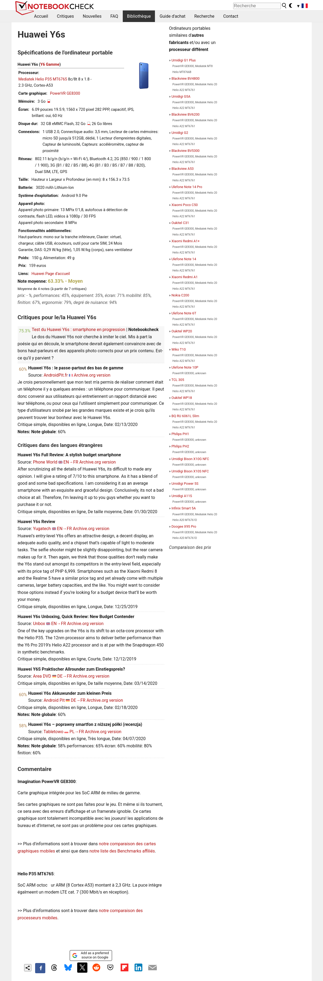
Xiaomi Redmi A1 (185, 277)
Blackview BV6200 (186, 114)
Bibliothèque (139, 16)
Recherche (204, 16)
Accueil (41, 16)
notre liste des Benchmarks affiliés (122, 851)
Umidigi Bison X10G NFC (190, 459)
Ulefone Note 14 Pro (187, 187)
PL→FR (76, 731)
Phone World (45, 462)
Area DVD (42, 676)
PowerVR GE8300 (65, 93)
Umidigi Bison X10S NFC (190, 471)
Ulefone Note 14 (184, 259)
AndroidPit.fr (56, 375)
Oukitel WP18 (182, 398)
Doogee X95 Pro (184, 526)
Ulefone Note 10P (185, 367)
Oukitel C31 (180, 223)
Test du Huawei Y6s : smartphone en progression (78, 329)
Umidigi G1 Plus (184, 60)
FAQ (114, 16)
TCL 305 (177, 380)
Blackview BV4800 (186, 78)
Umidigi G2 (180, 133)
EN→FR (71, 462)
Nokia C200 (180, 295)
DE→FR (64, 676)
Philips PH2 (180, 446)
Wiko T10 (179, 349)
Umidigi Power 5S (185, 484)
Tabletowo (53, 731)
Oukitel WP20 (182, 331)
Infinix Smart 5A (184, 508)
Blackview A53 (183, 169)
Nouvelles (92, 16)
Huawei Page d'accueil (50, 273)
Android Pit (54, 700)
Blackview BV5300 (186, 151)
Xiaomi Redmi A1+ (186, 241)
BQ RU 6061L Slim (185, 416)
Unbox (39, 623)
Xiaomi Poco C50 (185, 205)
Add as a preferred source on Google (90, 955)
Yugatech (42, 528)
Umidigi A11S (182, 496)
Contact (230, 16)
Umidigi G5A (181, 96)
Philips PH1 (180, 434)
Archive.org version (92, 375)
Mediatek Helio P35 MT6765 (42, 79)
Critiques (65, 16)
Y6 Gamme (49, 64)
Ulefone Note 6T (184, 313)
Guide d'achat (172, 16)
